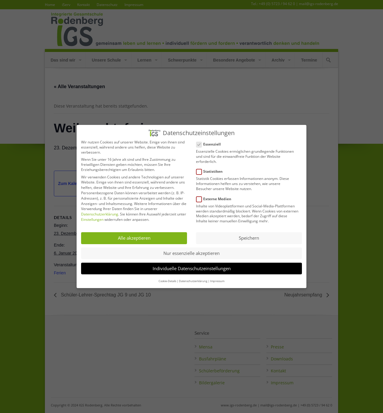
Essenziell (211, 139)
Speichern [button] (249, 233)
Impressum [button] (217, 276)
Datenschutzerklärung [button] (193, 276)
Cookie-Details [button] (167, 276)
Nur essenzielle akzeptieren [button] (191, 248)
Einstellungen (92, 214)
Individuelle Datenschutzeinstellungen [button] (192, 264)
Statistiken (212, 166)
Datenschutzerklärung (99, 209)
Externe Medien (216, 194)
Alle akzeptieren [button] (134, 233)
